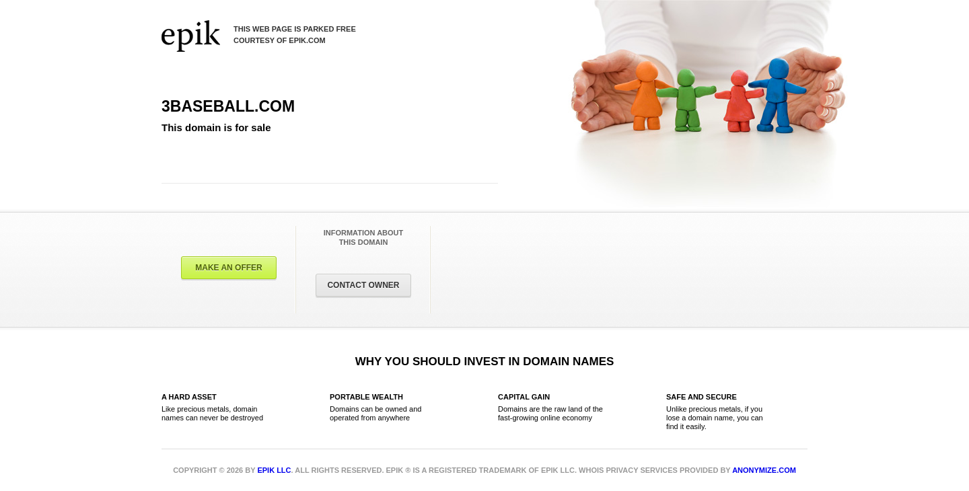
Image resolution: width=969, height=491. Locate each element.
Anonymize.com (764, 470)
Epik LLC (274, 470)
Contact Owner (363, 285)
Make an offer (228, 267)
